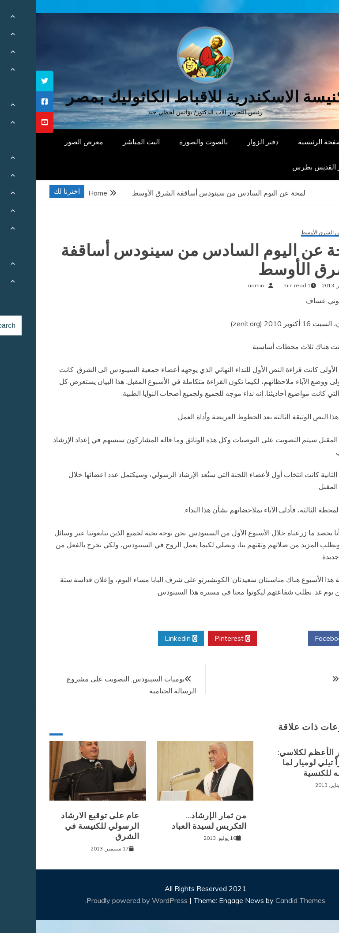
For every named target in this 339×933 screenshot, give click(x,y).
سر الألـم (316, 678)
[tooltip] (9, 81)
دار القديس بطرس (283, 166)
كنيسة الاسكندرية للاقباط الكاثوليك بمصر (169, 96)
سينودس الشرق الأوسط (292, 233)
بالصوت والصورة (167, 141)
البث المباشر (105, 141)
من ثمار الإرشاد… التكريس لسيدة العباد (173, 820)
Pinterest (197, 638)
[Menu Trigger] (310, 19)
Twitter (247, 638)
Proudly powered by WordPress (102, 900)
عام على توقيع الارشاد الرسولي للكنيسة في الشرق (64, 826)
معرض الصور (48, 141)
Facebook (297, 638)
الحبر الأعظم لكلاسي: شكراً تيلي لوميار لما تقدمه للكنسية (280, 762)
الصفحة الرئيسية (286, 141)
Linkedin (145, 638)
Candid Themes (265, 900)
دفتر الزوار (227, 141)
